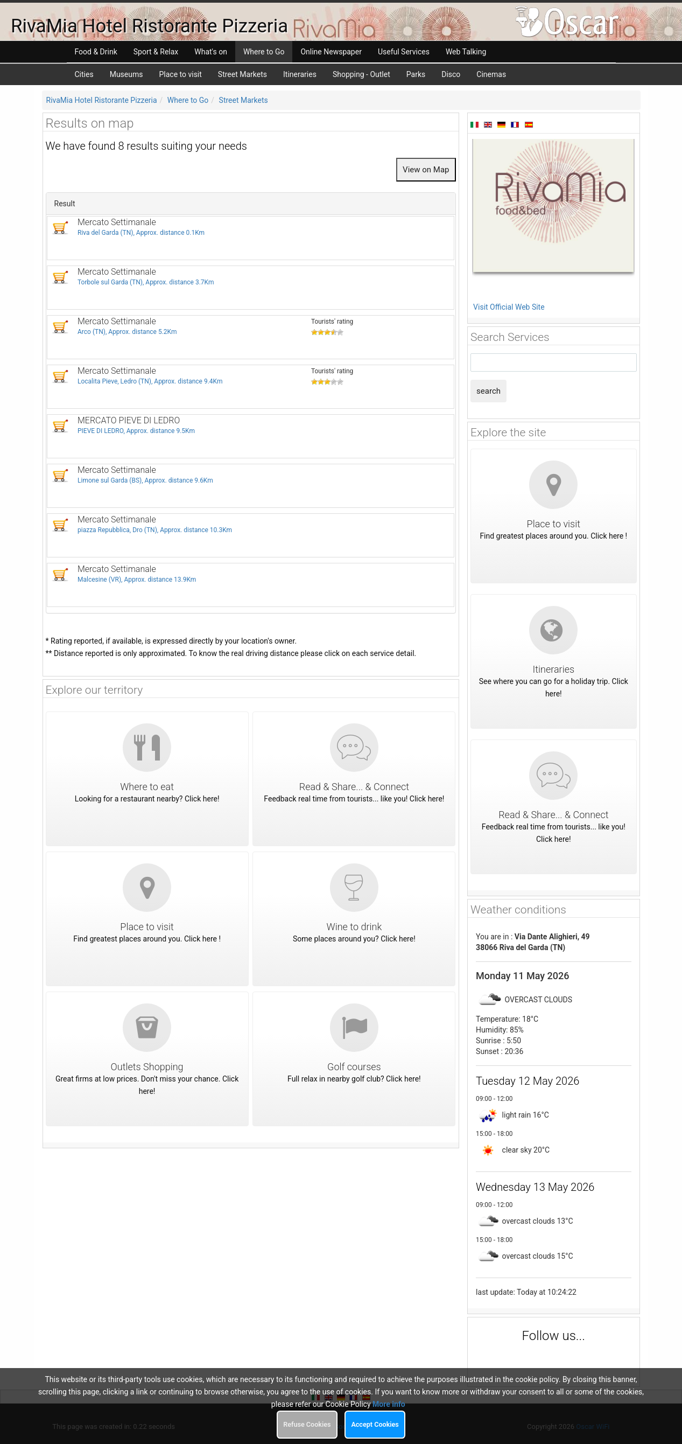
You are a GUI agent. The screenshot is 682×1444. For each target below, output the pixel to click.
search (488, 391)
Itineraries (300, 74)
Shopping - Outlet (361, 74)
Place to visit (180, 74)
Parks (415, 74)
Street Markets (242, 74)
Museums (126, 74)
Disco (450, 74)
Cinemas (491, 74)
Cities (84, 74)
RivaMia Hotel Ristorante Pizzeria (101, 100)
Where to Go (188, 100)
